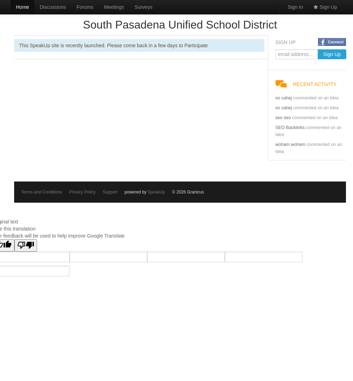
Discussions (53, 7)
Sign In (295, 7)
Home (22, 7)
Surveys (143, 7)
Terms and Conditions (41, 192)
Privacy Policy (82, 192)
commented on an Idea (316, 98)
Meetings (114, 7)
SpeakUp (156, 192)
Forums (85, 7)
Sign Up (325, 7)
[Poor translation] (25, 245)
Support (110, 192)
